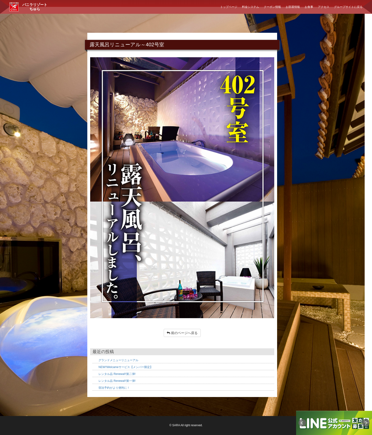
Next (366, 423)
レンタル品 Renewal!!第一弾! (116, 381)
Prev (302, 423)
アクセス (323, 7)
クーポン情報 (272, 7)
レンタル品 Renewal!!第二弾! (116, 374)
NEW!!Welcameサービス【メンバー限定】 (125, 367)
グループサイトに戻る (348, 7)
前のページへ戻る (182, 333)
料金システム (250, 7)
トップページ (228, 7)
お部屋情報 (293, 7)
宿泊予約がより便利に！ (114, 387)
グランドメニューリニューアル (118, 360)
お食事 (309, 7)
